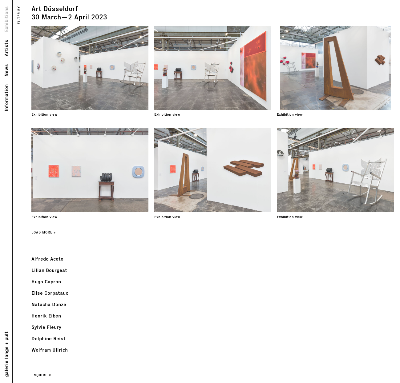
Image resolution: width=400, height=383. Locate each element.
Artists (6, 48)
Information (6, 97)
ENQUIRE (41, 375)
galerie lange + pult (6, 354)
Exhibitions (6, 19)
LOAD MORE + (43, 232)
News (6, 70)
